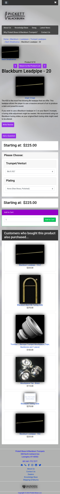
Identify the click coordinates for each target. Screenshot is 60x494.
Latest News (45, 28)
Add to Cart (49, 220)
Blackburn (14, 39)
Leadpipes (24, 39)
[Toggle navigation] (6, 2)
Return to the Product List (30, 66)
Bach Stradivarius (12, 42)
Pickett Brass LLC (36, 493)
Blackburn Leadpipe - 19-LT (30, 265)
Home (6, 39)
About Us (7, 28)
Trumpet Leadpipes (38, 39)
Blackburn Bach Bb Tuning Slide (30, 305)
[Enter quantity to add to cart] (24, 220)
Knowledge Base (21, 28)
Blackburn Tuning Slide (30, 404)
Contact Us (45, 32)
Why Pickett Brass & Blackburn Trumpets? (21, 32)
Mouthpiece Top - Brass (30, 383)
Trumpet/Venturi (16, 163)
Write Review (8, 125)
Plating (10, 180)
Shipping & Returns (31, 480)
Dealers (31, 474)
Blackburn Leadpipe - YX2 (30, 434)
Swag (34, 28)
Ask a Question (9, 136)
